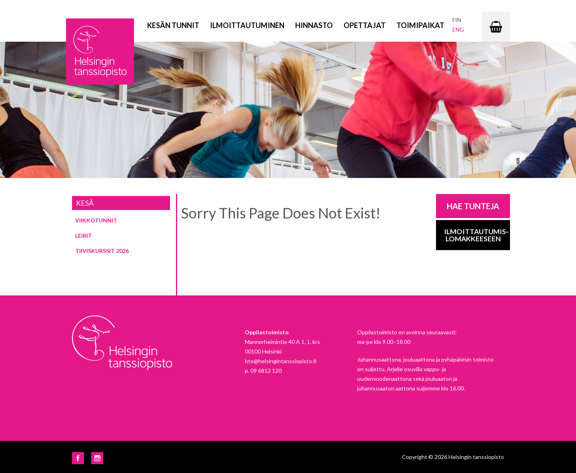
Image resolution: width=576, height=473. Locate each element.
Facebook (78, 458)
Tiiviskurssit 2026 (102, 250)
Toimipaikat (420, 25)
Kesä (85, 202)
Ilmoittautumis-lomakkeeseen (476, 235)
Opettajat (365, 25)
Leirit (83, 235)
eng (458, 29)
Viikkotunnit (96, 220)
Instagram (97, 458)
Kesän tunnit (173, 25)
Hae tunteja (473, 206)
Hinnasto (314, 25)
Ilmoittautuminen (247, 25)
